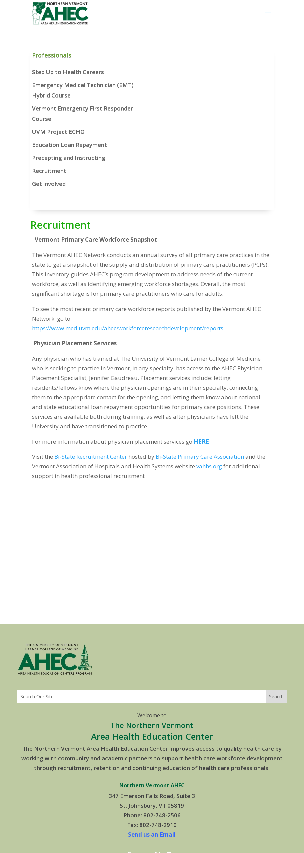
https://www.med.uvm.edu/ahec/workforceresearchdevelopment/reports (127, 328)
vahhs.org (209, 466)
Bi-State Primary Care (184, 456)
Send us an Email (152, 834)
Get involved (49, 183)
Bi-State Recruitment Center (90, 456)
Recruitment (49, 170)
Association (229, 456)
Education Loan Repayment (69, 144)
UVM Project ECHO (58, 131)
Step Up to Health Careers (68, 72)
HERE (201, 441)
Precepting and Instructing (68, 157)
